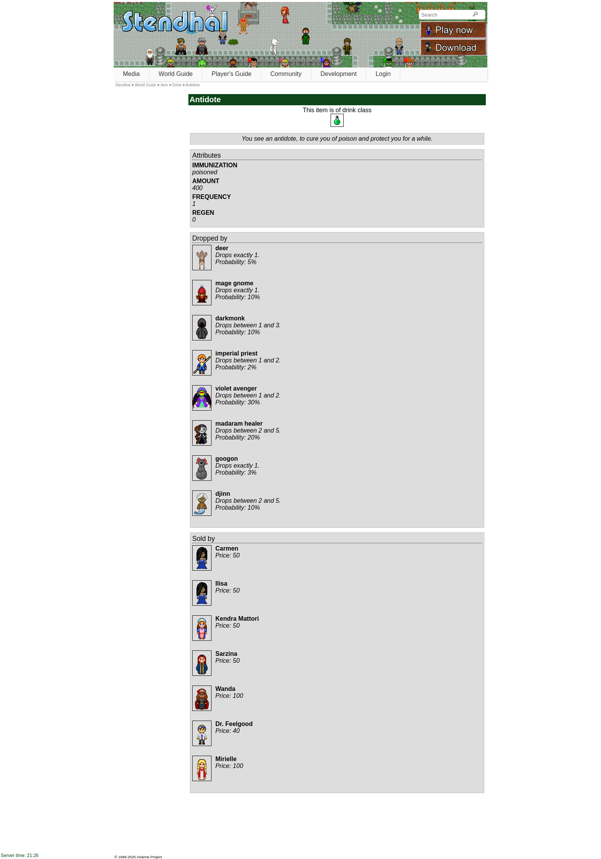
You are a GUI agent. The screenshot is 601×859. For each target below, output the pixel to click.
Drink (177, 85)
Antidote (193, 85)
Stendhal (122, 85)
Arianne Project (149, 857)
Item (164, 85)
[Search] (475, 14)
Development (339, 74)
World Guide (176, 74)
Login (383, 74)
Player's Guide (232, 74)
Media (131, 74)
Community (286, 74)
